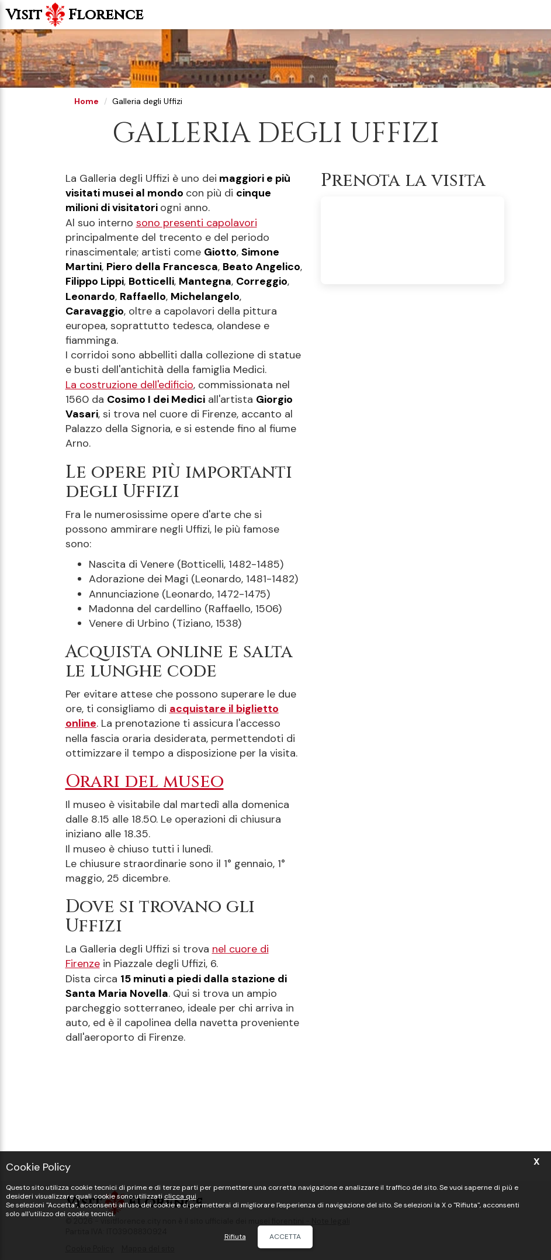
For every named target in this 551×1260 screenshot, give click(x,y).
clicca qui (180, 1196)
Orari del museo (144, 781)
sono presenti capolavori (196, 223)
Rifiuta (235, 1237)
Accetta (285, 1236)
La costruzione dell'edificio (129, 385)
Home (86, 101)
